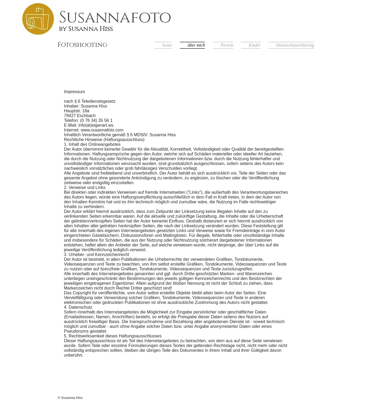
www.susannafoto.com (102, 130)
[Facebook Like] (281, 398)
